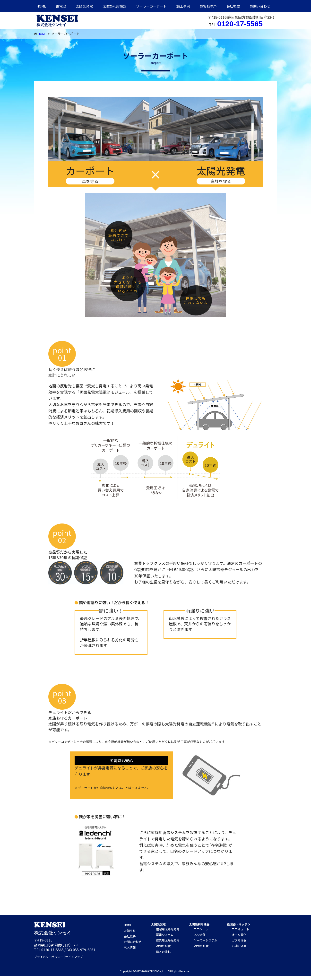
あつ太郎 (200, 934)
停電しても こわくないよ (196, 300)
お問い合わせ (260, 6)
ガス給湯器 (239, 940)
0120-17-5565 (240, 24)
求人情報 (130, 947)
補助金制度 (163, 946)
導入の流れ (163, 952)
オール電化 (239, 934)
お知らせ (130, 930)
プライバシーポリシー (48, 957)
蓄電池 (61, 6)
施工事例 (183, 6)
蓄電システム (164, 934)
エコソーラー (202, 929)
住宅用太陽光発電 (167, 929)
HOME (41, 6)
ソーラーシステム (205, 940)
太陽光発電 (84, 6)
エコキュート (240, 929)
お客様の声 (208, 6)
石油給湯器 (239, 946)
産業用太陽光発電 (167, 940)
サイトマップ (74, 957)
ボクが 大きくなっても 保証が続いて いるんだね (128, 284)
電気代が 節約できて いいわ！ (118, 235)
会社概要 (233, 6)
